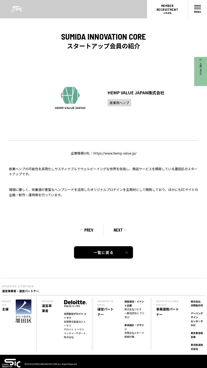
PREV (88, 230)
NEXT (118, 230)
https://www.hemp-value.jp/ (114, 153)
